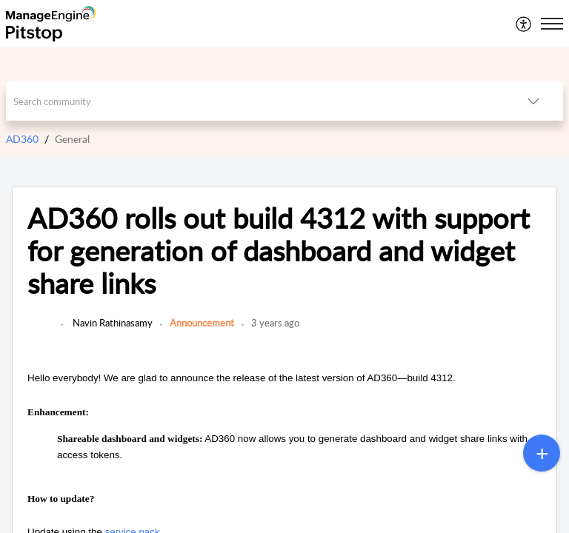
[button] (524, 24)
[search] (255, 101)
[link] (40, 330)
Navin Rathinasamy (111, 322)
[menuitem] (524, 24)
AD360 (22, 139)
